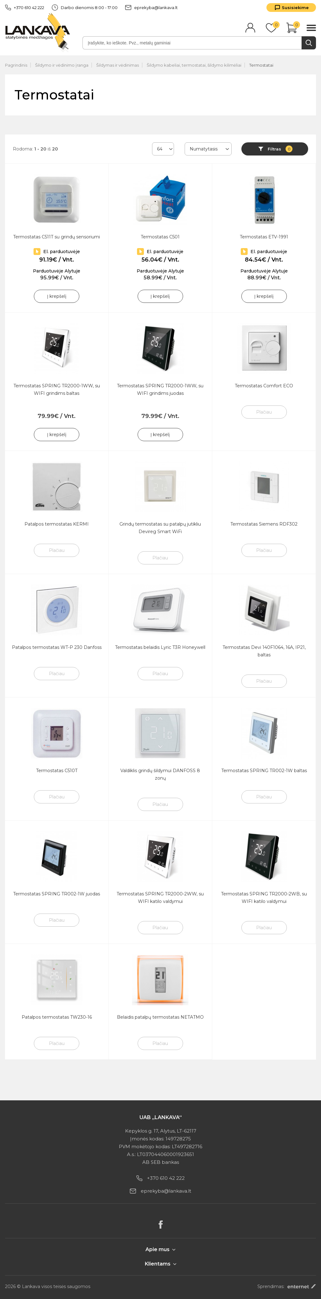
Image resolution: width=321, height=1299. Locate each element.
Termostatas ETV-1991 (264, 237)
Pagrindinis (16, 65)
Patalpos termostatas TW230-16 (57, 1017)
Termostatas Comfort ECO (264, 386)
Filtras (280, 148)
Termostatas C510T (56, 770)
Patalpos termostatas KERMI (56, 524)
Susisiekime (295, 7)
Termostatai (261, 65)
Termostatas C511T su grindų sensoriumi (56, 237)
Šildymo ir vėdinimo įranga (61, 65)
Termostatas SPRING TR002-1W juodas (56, 894)
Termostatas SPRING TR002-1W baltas (264, 770)
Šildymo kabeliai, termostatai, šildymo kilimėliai (194, 65)
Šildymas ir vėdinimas (117, 65)
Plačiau (264, 412)
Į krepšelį (56, 296)
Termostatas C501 (160, 237)
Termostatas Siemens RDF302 (263, 524)
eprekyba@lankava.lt (151, 7)
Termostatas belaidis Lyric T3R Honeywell (160, 647)
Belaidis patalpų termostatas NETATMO (160, 1017)
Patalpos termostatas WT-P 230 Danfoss (57, 647)
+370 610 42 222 (24, 7)
